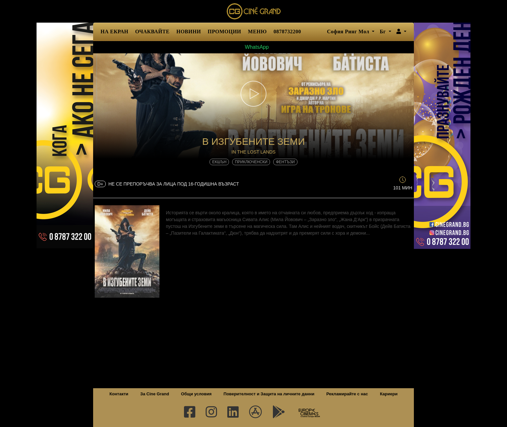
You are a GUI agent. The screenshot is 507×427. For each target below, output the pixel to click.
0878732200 (287, 31)
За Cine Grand (154, 393)
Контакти (119, 393)
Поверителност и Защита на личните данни (268, 393)
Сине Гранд (253, 11)
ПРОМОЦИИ (224, 31)
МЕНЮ (257, 31)
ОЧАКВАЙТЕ (152, 31)
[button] (401, 31)
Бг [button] (383, 31)
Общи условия (196, 393)
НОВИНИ (188, 31)
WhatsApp (253, 47)
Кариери (388, 393)
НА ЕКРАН (114, 31)
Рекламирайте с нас (347, 393)
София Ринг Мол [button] (349, 31)
